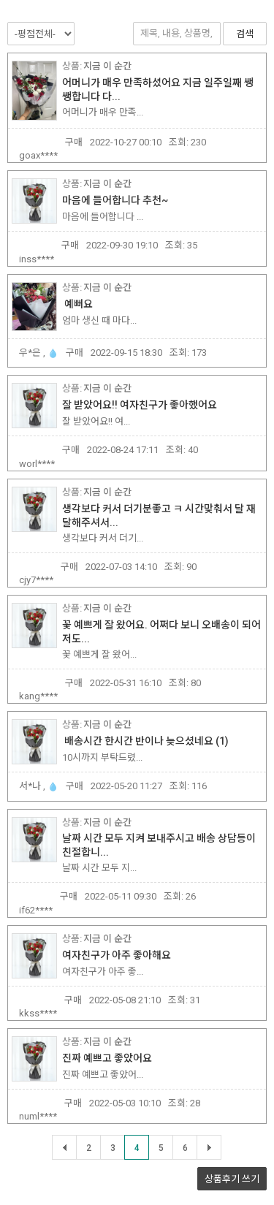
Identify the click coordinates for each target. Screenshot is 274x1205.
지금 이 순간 (107, 66)
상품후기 (232, 1179)
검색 (245, 33)
